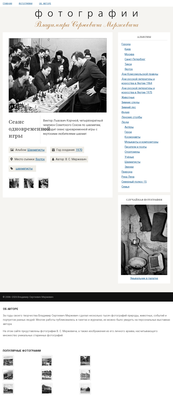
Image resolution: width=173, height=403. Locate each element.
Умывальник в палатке (144, 278)
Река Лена (128, 176)
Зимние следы (130, 102)
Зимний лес (129, 107)
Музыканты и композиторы (141, 142)
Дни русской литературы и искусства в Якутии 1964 (138, 81)
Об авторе (45, 3)
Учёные (129, 157)
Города (126, 44)
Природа (127, 171)
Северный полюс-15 (134, 181)
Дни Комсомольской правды (140, 74)
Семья (125, 186)
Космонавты (132, 137)
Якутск (40, 159)
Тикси (128, 64)
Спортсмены (132, 151)
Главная (7, 3)
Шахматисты (36, 150)
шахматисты (24, 168)
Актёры (129, 127)
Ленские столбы (132, 117)
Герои (128, 132)
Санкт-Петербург (135, 59)
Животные (128, 97)
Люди (125, 122)
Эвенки (129, 166)
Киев (128, 49)
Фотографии (25, 3)
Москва (129, 54)
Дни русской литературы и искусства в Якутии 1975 (138, 90)
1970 (79, 150)
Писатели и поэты (136, 147)
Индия (125, 112)
